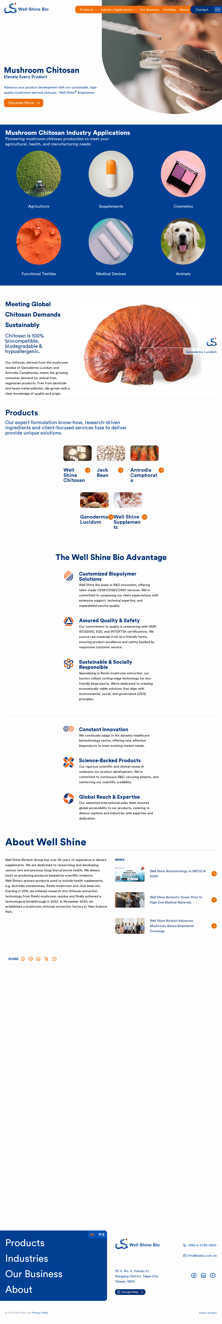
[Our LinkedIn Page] (203, 1276)
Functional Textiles (39, 274)
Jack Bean (102, 473)
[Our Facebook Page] (194, 1276)
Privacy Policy (40, 1312)
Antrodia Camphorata (143, 475)
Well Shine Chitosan (74, 475)
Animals (183, 274)
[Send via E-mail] (54, 959)
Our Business (34, 1274)
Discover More (21, 103)
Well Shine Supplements (127, 522)
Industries (26, 1259)
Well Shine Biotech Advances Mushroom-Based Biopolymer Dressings (172, 926)
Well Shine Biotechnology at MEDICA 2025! (178, 874)
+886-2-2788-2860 (202, 1245)
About (18, 1290)
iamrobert (212, 1313)
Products (25, 1243)
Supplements (111, 206)
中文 (101, 1234)
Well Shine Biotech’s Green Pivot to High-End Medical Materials (176, 900)
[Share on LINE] (30, 959)
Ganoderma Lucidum (94, 519)
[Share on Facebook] (22, 959)
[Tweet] (46, 959)
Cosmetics (183, 206)
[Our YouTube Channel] (213, 1276)
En (92, 1234)
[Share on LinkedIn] (38, 959)
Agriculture (38, 206)
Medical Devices (111, 274)
